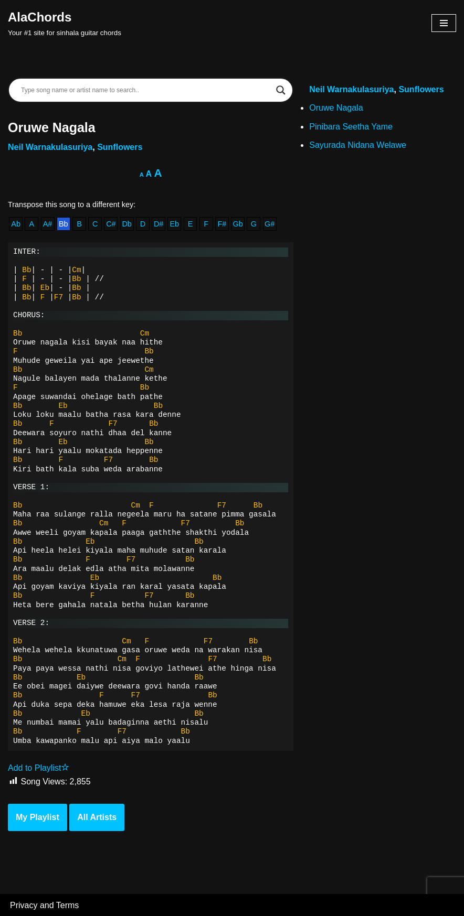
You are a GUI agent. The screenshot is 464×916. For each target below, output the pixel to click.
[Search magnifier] (280, 90)
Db (126, 224)
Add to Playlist (38, 767)
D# (158, 224)
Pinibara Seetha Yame (351, 126)
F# (222, 224)
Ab (15, 224)
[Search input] (146, 90)
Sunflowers (119, 147)
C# (110, 224)
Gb (238, 224)
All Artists (97, 817)
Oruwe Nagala (336, 107)
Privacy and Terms (44, 905)
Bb (63, 224)
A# (47, 224)
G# (270, 224)
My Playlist (37, 817)
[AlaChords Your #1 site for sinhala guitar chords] (64, 23)
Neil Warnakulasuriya (50, 147)
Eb (174, 224)
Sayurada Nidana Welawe (357, 145)
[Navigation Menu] (443, 23)
